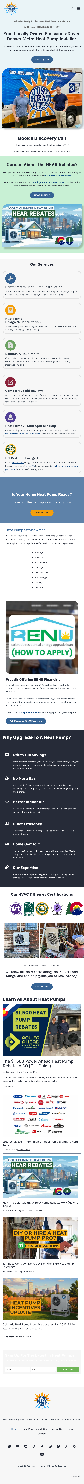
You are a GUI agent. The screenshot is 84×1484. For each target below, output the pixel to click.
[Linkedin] (26, 1446)
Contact (42, 1433)
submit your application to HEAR (47, 182)
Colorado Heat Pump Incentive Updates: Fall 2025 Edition (39, 1324)
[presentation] (42, 1030)
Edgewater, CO (41, 557)
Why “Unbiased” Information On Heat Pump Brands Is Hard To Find (40, 1143)
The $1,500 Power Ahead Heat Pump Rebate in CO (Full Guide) (38, 1063)
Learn (70, 1429)
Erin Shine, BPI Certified (27, 1072)
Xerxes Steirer (24, 1149)
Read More (8, 1086)
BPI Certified (18, 462)
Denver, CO (40, 567)
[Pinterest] (58, 1446)
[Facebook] (42, 1446)
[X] (66, 1446)
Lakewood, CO (41, 572)
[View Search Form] (72, 8)
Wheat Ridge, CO (42, 577)
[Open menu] (78, 8)
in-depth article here (29, 712)
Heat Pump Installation (35, 1429)
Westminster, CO (43, 562)
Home (14, 1429)
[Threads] (74, 1446)
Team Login (76, 1476)
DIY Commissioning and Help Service (22, 433)
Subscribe (68, 1369)
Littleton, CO (40, 587)
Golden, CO (40, 582)
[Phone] (9, 1446)
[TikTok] (34, 1446)
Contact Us (29, 466)
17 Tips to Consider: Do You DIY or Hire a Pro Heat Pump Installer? (38, 1265)
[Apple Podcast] (42, 1454)
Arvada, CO (40, 552)
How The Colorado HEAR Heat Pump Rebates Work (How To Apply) (40, 1204)
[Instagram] (50, 1446)
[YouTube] (17, 1446)
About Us (57, 1429)
